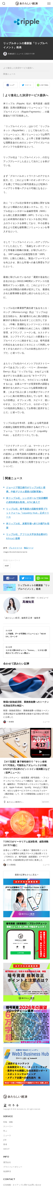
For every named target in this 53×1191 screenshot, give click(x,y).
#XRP (7, 566)
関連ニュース (9, 74)
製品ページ (28, 548)
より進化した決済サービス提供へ (18, 68)
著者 (5, 1144)
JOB (4, 1139)
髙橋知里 (28, 601)
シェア (12, 85)
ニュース (20, 54)
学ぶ (5, 1131)
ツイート (28, 85)
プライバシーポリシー (12, 1167)
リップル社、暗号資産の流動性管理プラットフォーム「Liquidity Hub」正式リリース (27, 513)
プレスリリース (15, 548)
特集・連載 (8, 1122)
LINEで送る (44, 85)
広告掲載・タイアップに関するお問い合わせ (22, 1184)
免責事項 (7, 1171)
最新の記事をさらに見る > (26, 874)
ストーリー (8, 1126)
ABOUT (6, 1149)
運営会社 (7, 1162)
